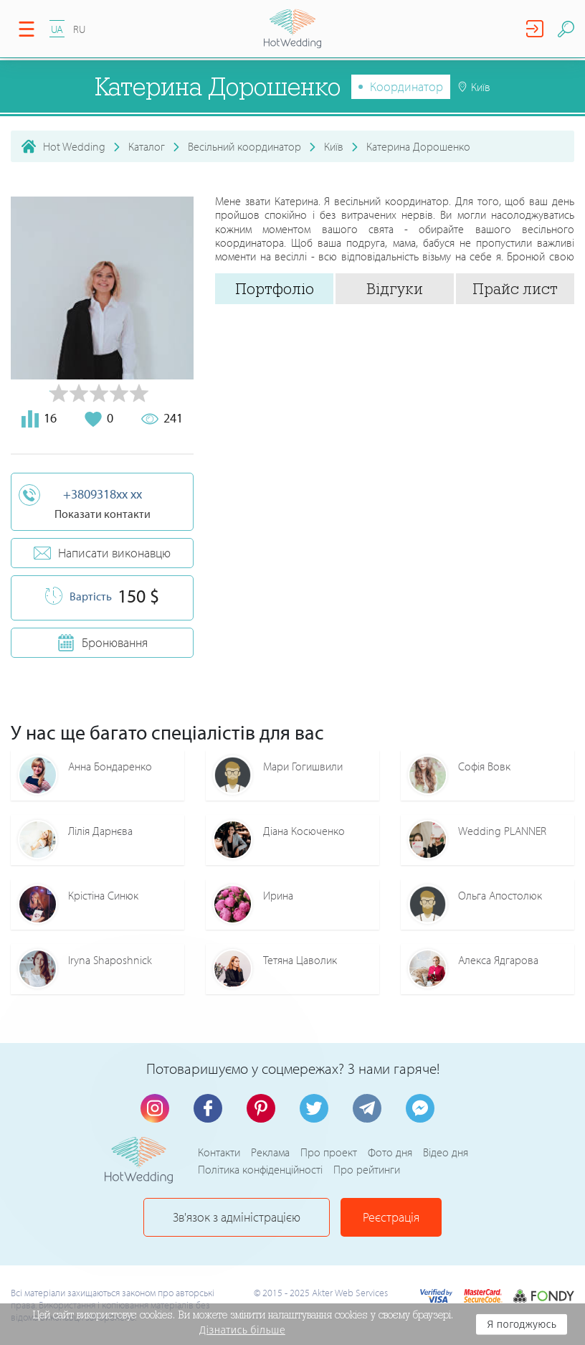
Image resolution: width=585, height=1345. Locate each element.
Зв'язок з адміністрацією (236, 1217)
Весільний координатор (244, 146)
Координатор (406, 86)
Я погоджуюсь (521, 1324)
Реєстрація (391, 1217)
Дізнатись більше (242, 1329)
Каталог (146, 146)
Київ (333, 146)
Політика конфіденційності (260, 1169)
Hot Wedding (74, 146)
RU (79, 29)
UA (57, 29)
